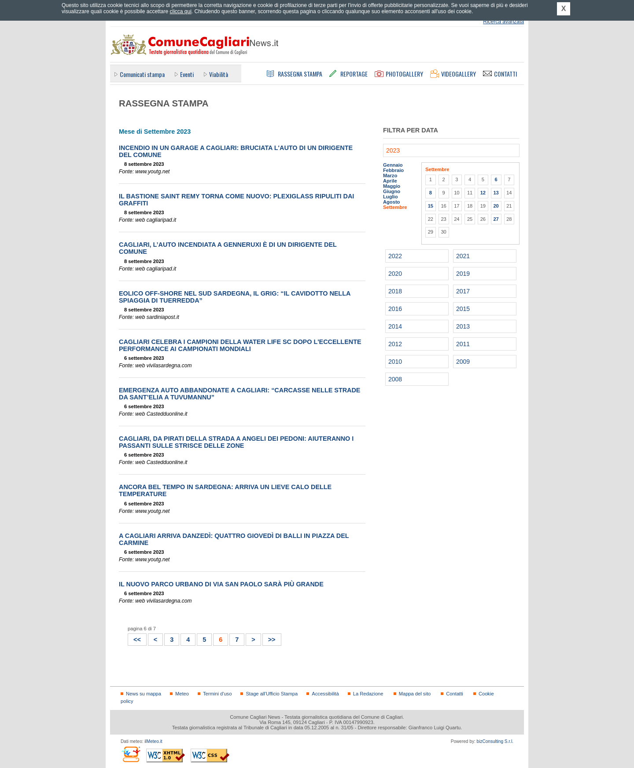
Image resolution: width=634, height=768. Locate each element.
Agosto (391, 202)
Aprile (390, 180)
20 (495, 205)
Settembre (395, 207)
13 (495, 192)
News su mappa (143, 693)
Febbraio (393, 170)
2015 (463, 308)
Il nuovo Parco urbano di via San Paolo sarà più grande (221, 584)
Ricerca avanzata (503, 21)
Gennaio (393, 165)
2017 (463, 291)
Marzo (390, 175)
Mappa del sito (415, 693)
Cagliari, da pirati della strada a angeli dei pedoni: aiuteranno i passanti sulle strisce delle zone (236, 442)
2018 (395, 291)
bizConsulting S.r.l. (495, 741)
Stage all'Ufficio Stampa (272, 693)
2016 (395, 308)
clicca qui (180, 11)
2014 (395, 326)
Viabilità (218, 74)
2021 (463, 256)
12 (483, 192)
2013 (463, 326)
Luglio (390, 196)
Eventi (187, 74)
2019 (463, 273)
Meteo (182, 693)
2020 (395, 273)
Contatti (454, 693)
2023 (393, 150)
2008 (395, 379)
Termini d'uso (217, 693)
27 (495, 219)
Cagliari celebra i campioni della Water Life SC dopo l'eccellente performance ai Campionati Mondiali (240, 345)
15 (430, 205)
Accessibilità (325, 693)
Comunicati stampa (142, 74)
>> (269, 638)
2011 (463, 343)
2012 (395, 343)
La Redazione (368, 693)
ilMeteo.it (153, 741)
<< (134, 638)
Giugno (391, 191)
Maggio (391, 186)
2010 (395, 361)
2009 (463, 361)
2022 (395, 256)
